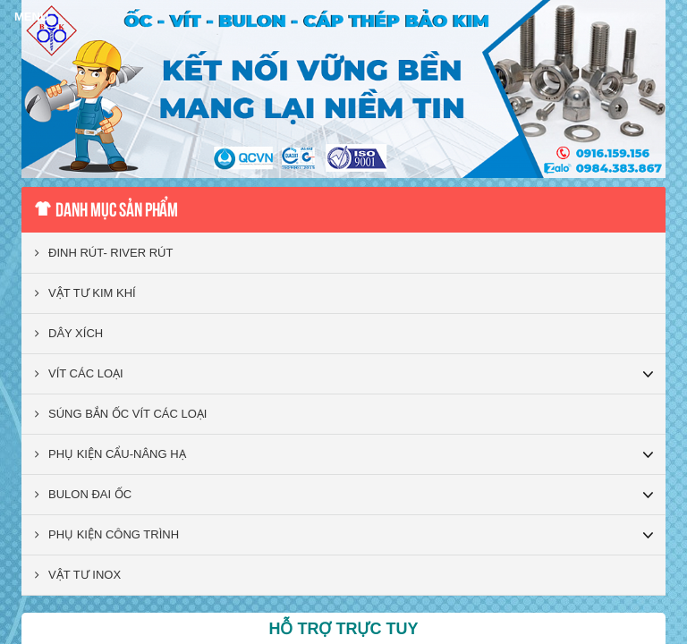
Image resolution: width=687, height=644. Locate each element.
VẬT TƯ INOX (78, 574)
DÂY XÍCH (69, 333)
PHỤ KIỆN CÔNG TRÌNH (107, 534)
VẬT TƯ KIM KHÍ (85, 293)
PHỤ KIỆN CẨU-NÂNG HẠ (110, 454)
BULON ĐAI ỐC (83, 494)
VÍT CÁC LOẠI (79, 373)
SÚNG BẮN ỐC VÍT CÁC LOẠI (121, 413)
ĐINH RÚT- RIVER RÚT (104, 252)
